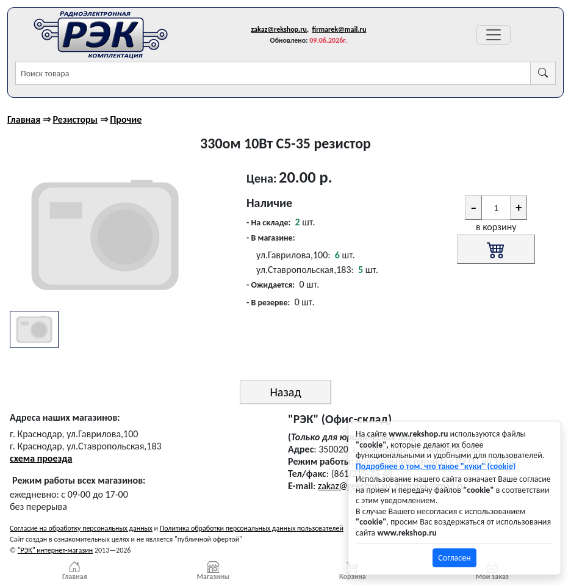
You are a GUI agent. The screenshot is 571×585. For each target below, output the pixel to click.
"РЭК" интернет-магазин (55, 550)
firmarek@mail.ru (339, 29)
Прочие (126, 119)
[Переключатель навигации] (493, 35)
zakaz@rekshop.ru (279, 29)
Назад (285, 392)
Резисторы (75, 119)
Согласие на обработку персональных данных (81, 528)
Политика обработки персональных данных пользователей (251, 528)
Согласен (454, 558)
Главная (23, 119)
